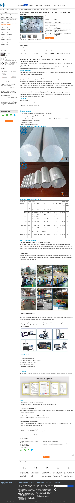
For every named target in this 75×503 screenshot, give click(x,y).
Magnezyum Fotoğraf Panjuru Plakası (8, 19)
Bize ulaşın (53, 5)
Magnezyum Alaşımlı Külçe (6, 32)
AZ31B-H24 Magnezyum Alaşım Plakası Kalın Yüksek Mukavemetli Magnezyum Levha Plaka (27, 486)
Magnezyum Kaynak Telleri (6, 34)
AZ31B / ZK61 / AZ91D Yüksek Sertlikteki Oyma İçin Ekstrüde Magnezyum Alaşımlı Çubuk (69, 475)
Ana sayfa (20, 5)
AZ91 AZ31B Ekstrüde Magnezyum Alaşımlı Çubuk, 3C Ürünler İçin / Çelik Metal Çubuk (58, 474)
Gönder (70, 486)
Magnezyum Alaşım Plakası (6, 17)
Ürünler (26, 5)
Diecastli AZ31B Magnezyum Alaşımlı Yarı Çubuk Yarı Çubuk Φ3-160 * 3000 (10, 63)
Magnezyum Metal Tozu (5, 46)
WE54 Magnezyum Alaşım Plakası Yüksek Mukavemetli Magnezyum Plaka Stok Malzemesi (27, 490)
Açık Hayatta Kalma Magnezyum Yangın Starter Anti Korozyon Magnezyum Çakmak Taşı (45, 486)
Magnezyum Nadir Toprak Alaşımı (7, 37)
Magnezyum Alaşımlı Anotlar (6, 42)
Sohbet (50, 38)
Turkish (73, 0)
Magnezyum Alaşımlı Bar (15, 9)
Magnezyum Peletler (5, 22)
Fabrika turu (39, 5)
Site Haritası (61, 492)
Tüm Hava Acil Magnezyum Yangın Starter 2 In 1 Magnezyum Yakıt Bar (44, 490)
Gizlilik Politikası (9, 501)
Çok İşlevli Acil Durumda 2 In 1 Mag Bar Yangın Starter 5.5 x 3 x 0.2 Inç (45, 496)
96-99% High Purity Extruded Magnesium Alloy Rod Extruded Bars (35, 474)
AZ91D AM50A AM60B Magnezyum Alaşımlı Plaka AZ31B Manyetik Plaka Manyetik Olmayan (26, 494)
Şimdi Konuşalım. (62, 5)
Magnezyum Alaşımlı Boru (6, 27)
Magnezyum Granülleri (5, 29)
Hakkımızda (32, 5)
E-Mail (56, 492)
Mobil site (56, 493)
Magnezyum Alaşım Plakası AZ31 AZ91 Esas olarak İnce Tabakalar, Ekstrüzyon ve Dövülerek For (27, 498)
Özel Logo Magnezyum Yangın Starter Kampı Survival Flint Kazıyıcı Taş (44, 493)
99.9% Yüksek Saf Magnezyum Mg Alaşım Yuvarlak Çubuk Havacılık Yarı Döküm (46, 474)
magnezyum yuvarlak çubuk (40, 434)
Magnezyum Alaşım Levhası (6, 14)
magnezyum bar (50, 434)
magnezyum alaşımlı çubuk (28, 434)
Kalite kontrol (47, 5)
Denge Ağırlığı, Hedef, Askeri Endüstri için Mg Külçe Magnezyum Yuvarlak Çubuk (24, 474)
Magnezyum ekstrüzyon (5, 44)
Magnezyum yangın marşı (6, 39)
